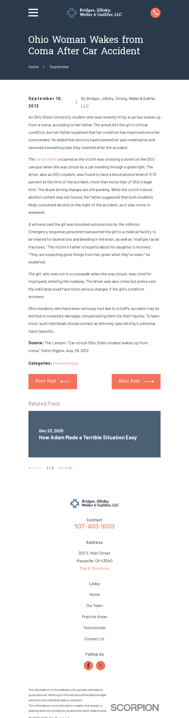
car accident (46, 159)
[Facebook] (88, 665)
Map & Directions (94, 568)
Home (94, 594)
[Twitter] (100, 665)
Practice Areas (94, 616)
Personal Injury (66, 363)
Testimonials (94, 627)
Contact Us (94, 638)
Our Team (94, 605)
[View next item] (65, 468)
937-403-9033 (94, 527)
